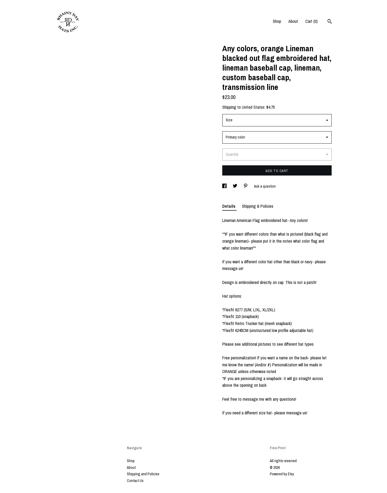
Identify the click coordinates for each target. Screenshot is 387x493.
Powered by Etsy (282, 474)
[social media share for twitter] (235, 186)
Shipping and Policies (143, 474)
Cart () (311, 21)
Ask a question (265, 186)
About (293, 21)
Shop (277, 21)
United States (253, 107)
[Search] (330, 22)
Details (229, 206)
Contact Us (135, 480)
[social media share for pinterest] (246, 186)
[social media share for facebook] (224, 186)
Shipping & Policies (257, 206)
